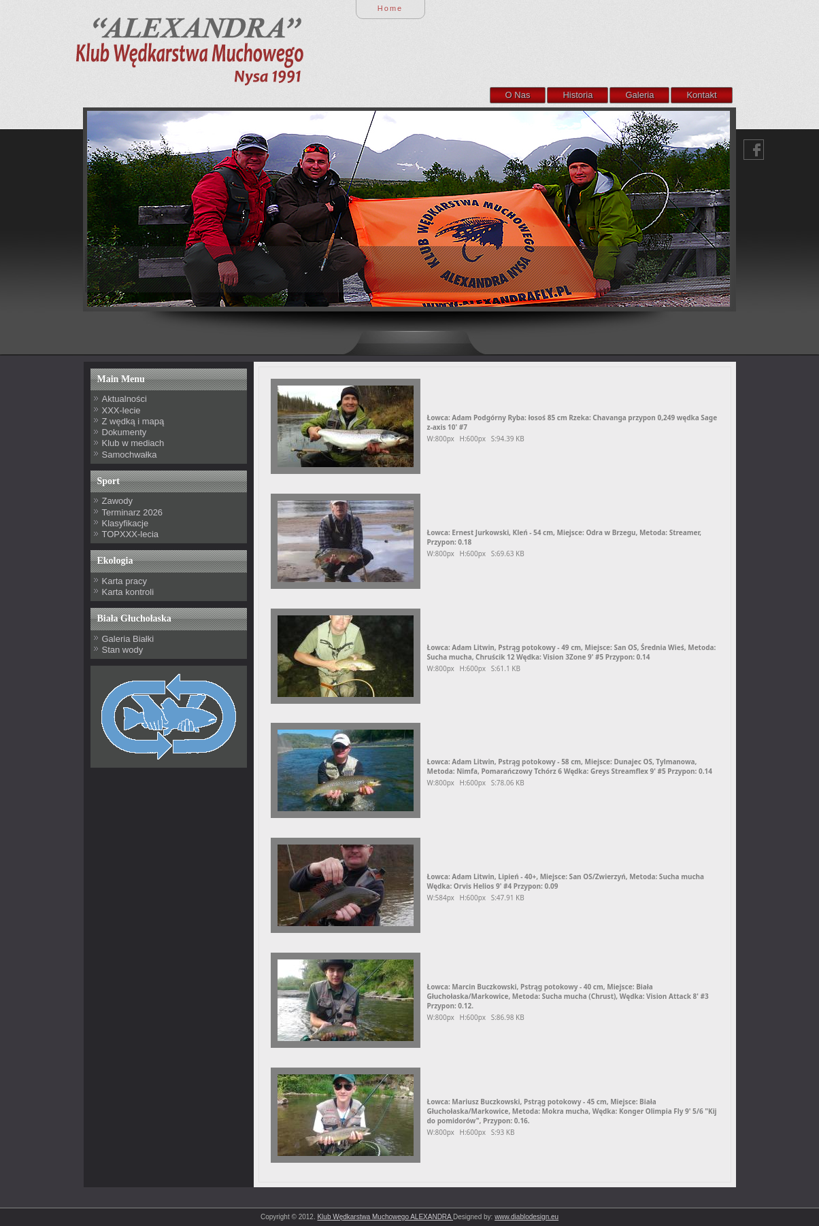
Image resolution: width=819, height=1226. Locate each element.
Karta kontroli (128, 592)
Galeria (639, 95)
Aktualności (124, 399)
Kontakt (701, 95)
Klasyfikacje (125, 523)
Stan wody (123, 650)
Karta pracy (124, 581)
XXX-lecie (121, 410)
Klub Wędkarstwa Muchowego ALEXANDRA (385, 1217)
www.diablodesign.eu (526, 1217)
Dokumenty (124, 432)
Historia (577, 95)
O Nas (518, 95)
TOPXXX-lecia (130, 534)
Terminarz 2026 (132, 512)
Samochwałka (129, 454)
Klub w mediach (133, 443)
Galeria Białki (128, 639)
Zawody (117, 501)
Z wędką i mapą (133, 421)
